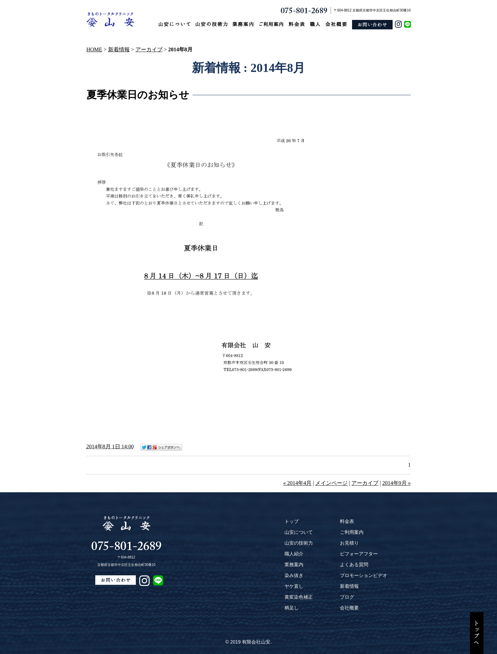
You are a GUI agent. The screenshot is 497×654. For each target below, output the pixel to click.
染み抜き (293, 575)
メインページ (331, 483)
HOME (94, 49)
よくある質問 (354, 564)
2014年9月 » (396, 483)
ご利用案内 (352, 532)
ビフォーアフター (359, 553)
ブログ (347, 597)
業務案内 (293, 564)
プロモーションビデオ (363, 575)
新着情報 (119, 49)
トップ (291, 521)
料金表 (347, 521)
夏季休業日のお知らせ (137, 94)
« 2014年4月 (297, 483)
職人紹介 (293, 553)
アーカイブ (149, 49)
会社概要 (349, 607)
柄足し (291, 607)
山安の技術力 (298, 543)
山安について (298, 532)
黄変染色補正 (298, 597)
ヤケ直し (293, 586)
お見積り (349, 543)
